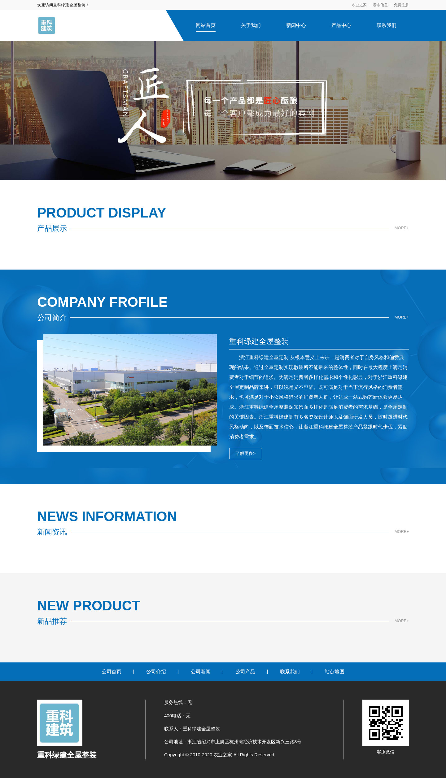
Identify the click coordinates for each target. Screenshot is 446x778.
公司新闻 (201, 671)
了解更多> (246, 453)
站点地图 (334, 671)
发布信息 (380, 5)
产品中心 (341, 25)
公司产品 (245, 671)
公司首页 (111, 671)
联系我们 (386, 25)
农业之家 (359, 5)
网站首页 (206, 25)
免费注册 (401, 5)
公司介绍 (156, 671)
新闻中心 (296, 25)
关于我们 (251, 25)
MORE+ (401, 228)
